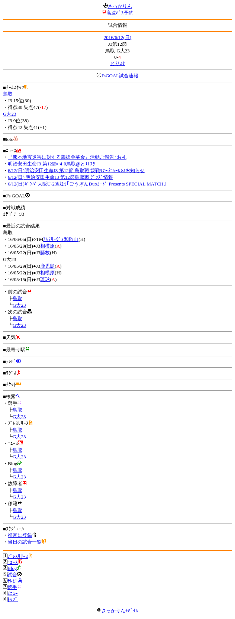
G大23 (9, 114)
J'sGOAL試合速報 (120, 75)
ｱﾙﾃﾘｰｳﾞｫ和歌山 (60, 239)
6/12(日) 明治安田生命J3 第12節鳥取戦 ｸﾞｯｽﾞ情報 (60, 177)
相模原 (47, 246)
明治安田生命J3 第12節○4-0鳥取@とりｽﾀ (51, 164)
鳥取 (8, 94)
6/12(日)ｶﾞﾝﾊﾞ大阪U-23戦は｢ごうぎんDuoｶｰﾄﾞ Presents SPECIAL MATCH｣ (87, 184)
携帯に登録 (20, 535)
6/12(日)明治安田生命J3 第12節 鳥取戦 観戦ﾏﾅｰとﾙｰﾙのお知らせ (76, 170)
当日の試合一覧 (25, 542)
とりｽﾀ (117, 63)
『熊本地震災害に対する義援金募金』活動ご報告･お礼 (67, 157)
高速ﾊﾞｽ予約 (119, 13)
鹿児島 (47, 266)
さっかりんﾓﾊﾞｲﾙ (117, 610)
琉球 (45, 279)
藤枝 (45, 252)
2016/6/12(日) (117, 37)
